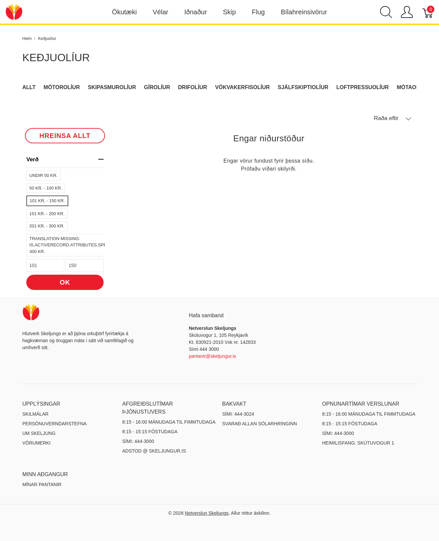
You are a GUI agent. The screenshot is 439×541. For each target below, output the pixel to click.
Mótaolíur (413, 87)
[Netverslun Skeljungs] (14, 11)
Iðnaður (195, 12)
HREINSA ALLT (64, 135)
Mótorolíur (62, 87)
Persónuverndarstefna (54, 423)
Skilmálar (35, 414)
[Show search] (386, 12)
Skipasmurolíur (112, 87)
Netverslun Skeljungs (207, 513)
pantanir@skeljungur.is (212, 356)
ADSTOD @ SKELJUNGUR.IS (154, 451)
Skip (229, 12)
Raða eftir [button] (392, 118)
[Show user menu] (407, 12)
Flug (258, 12)
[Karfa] (428, 12)
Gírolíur (157, 87)
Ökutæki (124, 12)
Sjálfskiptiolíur (303, 87)
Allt (29, 87)
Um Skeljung (39, 433)
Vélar (161, 12)
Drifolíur (192, 87)
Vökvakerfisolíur (242, 87)
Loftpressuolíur (362, 87)
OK (65, 282)
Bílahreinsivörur (304, 12)
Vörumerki (36, 443)
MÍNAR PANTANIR (42, 484)
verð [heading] (65, 159)
